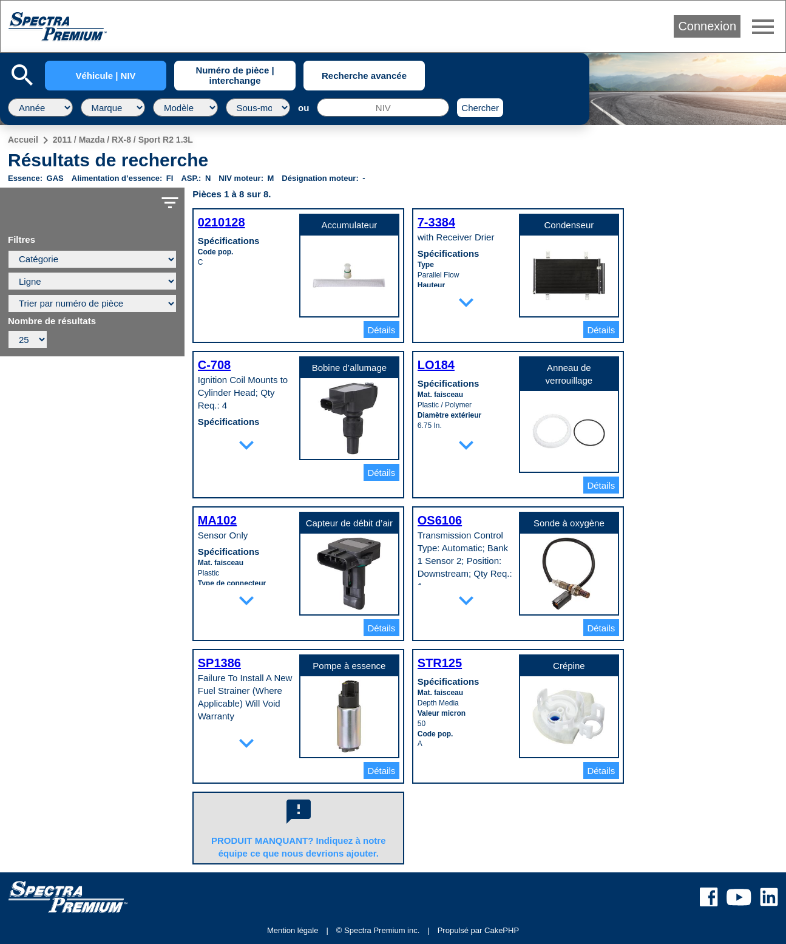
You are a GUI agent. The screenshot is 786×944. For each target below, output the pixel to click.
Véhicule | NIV (105, 75)
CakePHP (501, 930)
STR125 (440, 663)
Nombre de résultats (52, 321)
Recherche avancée (364, 75)
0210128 (221, 222)
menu (763, 26)
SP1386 (219, 663)
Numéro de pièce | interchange (234, 75)
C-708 (214, 365)
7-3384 (436, 222)
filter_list (170, 203)
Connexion (707, 26)
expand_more (466, 302)
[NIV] (383, 107)
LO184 (436, 365)
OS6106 (440, 520)
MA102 (217, 520)
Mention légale (293, 930)
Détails (381, 330)
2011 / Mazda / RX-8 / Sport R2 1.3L (123, 139)
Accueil (23, 139)
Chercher (480, 108)
